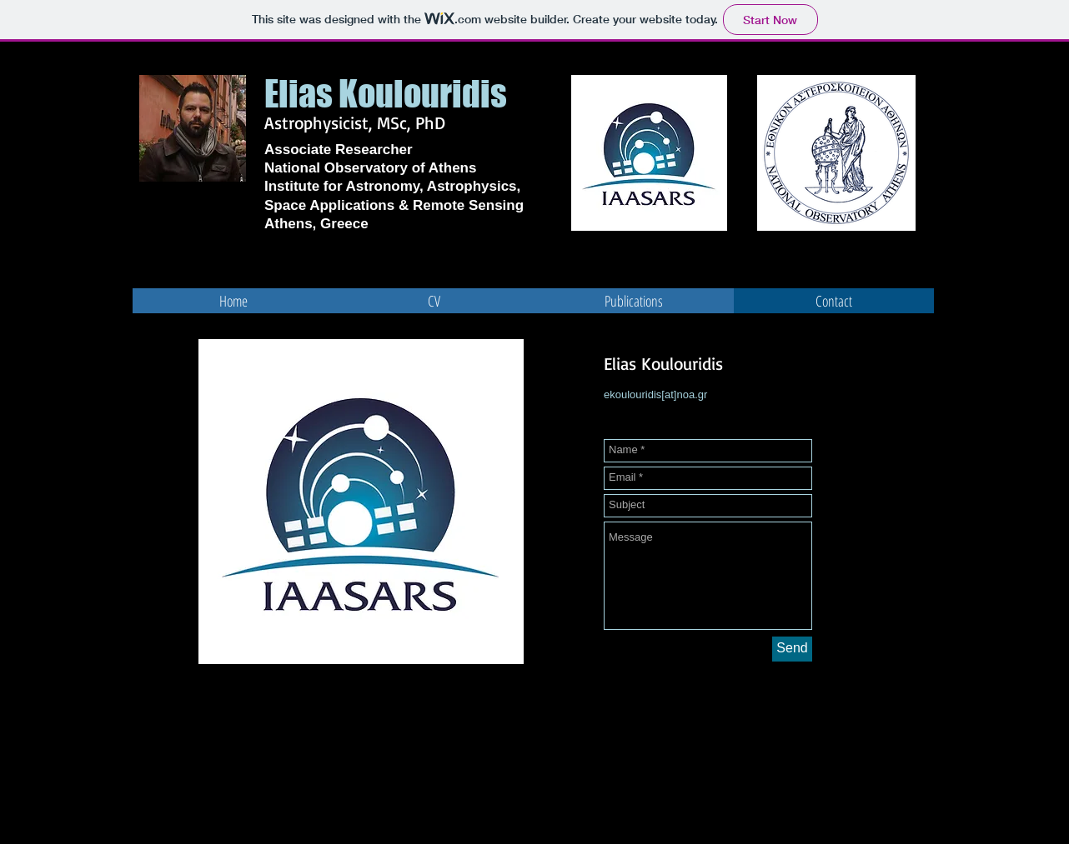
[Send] (792, 649)
